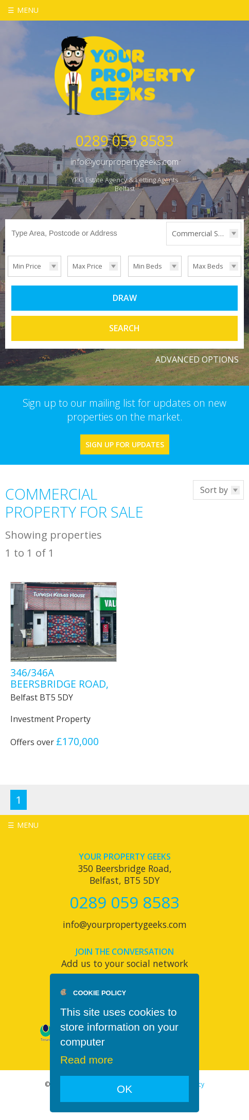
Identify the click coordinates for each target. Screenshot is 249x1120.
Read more (86, 1060)
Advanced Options (197, 359)
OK (124, 1089)
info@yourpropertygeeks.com (124, 161)
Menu (28, 10)
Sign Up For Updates (124, 444)
